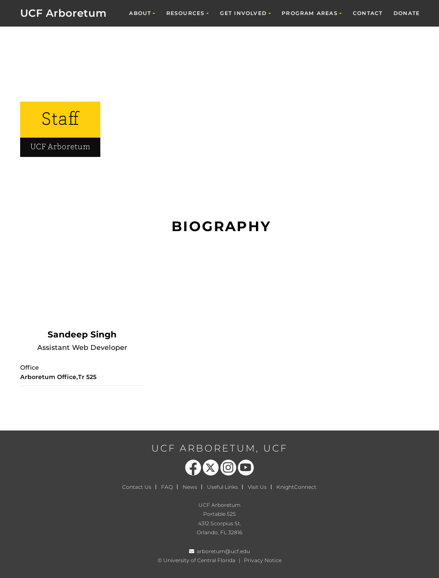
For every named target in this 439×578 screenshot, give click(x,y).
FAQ (167, 487)
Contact (367, 13)
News (190, 487)
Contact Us (136, 487)
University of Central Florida (199, 560)
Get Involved (243, 13)
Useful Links (222, 487)
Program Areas (310, 13)
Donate (407, 13)
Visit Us (257, 487)
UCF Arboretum (63, 13)
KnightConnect (296, 487)
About (140, 13)
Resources (185, 13)
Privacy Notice (263, 560)
